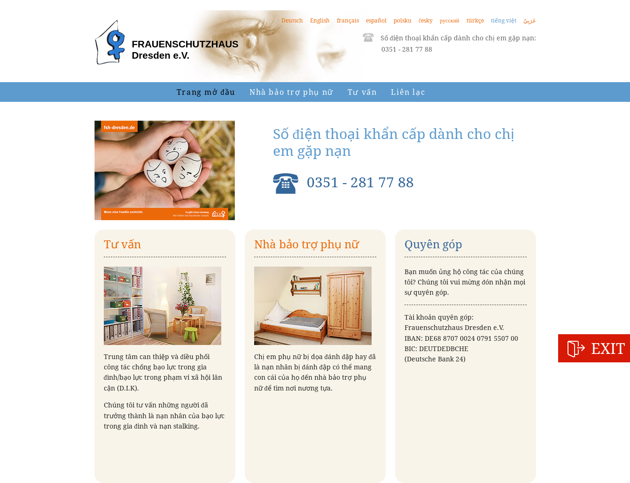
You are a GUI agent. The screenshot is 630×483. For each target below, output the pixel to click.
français (348, 20)
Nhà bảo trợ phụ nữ (291, 92)
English (320, 20)
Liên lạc (408, 92)
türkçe (475, 20)
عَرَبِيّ (529, 20)
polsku (403, 20)
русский (449, 20)
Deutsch (292, 20)
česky (426, 20)
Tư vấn (362, 92)
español (376, 20)
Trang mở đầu (206, 92)
